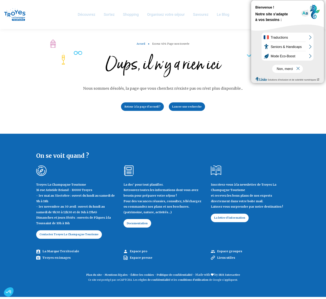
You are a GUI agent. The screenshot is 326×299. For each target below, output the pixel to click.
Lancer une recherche (190, 107)
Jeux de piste (291, 5)
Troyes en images (58, 260)
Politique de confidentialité (177, 277)
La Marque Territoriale (62, 253)
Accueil (141, 43)
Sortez (113, 14)
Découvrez (91, 14)
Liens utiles (227, 260)
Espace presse (142, 260)
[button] (9, 292)
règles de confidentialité (154, 282)
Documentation (140, 225)
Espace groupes (231, 253)
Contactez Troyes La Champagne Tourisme (73, 236)
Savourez (206, 14)
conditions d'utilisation (193, 282)
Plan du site (87, 277)
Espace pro (139, 253)
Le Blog (228, 14)
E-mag (316, 5)
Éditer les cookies (141, 277)
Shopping (136, 14)
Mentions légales (112, 277)
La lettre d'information (232, 219)
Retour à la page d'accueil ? (139, 107)
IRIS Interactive (236, 277)
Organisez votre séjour (171, 14)
